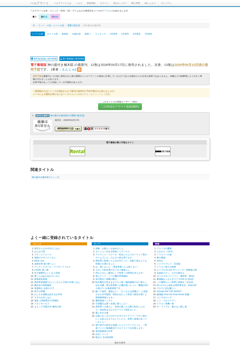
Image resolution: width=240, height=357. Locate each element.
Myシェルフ (150, 3)
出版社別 (76, 34)
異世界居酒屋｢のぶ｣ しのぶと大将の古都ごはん (57, 282)
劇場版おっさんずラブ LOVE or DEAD (175, 279)
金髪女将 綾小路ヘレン (45, 263)
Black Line (39, 260)
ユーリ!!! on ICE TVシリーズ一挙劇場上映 (177, 269)
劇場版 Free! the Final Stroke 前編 (173, 294)
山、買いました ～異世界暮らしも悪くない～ (117, 266)
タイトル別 (52, 34)
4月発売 (113, 34)
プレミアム (166, 3)
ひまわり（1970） (165, 251)
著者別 (65, 34)
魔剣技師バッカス (104, 300)
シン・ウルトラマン (166, 300)
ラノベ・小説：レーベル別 (51, 25)
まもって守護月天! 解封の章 (47, 306)
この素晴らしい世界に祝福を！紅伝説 (175, 282)
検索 (55, 16)
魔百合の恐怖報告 (42, 285)
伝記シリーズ (102, 334)
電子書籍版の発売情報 (72, 58)
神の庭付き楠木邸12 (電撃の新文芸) (67, 115)
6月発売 (137, 34)
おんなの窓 (39, 251)
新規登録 (91, 3)
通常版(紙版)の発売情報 (43, 58)
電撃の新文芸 (73, 25)
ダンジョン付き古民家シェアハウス (113, 251)
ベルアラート (39, 3)
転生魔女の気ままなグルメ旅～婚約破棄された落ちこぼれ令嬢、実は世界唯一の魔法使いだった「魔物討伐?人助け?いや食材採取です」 (122, 285)
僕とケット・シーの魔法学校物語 (112, 276)
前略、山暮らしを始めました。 (111, 248)
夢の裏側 (161, 257)
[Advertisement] (120, 46)
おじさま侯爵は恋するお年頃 (48, 294)
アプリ (105, 10)
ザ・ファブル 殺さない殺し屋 (172, 306)
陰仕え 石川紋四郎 (104, 337)
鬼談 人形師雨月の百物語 (46, 300)
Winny (160, 260)
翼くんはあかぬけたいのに (47, 276)
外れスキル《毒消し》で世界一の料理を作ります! (119, 273)
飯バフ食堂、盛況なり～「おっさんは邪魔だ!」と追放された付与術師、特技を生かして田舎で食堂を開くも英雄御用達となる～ (122, 294)
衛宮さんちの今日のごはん (47, 248)
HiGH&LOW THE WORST (169, 291)
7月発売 (148, 34)
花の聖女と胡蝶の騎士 (106, 279)
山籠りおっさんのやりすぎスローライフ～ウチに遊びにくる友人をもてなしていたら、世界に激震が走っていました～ (121, 318)
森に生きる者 (102, 312)
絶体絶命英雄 (40, 279)
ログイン (104, 3)
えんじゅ (68, 69)
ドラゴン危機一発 (165, 303)
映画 (44, 16)
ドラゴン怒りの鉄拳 (166, 266)
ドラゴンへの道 (164, 254)
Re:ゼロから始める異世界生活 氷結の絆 (177, 285)
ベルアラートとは (62, 3)
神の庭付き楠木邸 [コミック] (45, 177)
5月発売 (125, 34)
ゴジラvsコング (164, 297)
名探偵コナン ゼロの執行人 (171, 273)
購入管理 (135, 3)
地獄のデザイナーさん (45, 257)
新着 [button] (88, 34)
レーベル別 (37, 34)
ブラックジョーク (42, 254)
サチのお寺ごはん (42, 297)
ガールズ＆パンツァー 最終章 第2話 (175, 276)
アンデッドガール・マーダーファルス (52, 266)
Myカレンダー (120, 3)
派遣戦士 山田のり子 (44, 288)
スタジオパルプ (41, 303)
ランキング (100, 34)
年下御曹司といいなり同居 (47, 273)
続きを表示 (120, 342)
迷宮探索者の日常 (104, 331)
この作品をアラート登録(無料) (120, 106)
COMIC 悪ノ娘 (41, 269)
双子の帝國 (39, 291)
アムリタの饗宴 (164, 248)
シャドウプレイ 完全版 (168, 263)
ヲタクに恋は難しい (166, 288)
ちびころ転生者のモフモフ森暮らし (113, 269)
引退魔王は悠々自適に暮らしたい (112, 303)
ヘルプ (79, 3)
